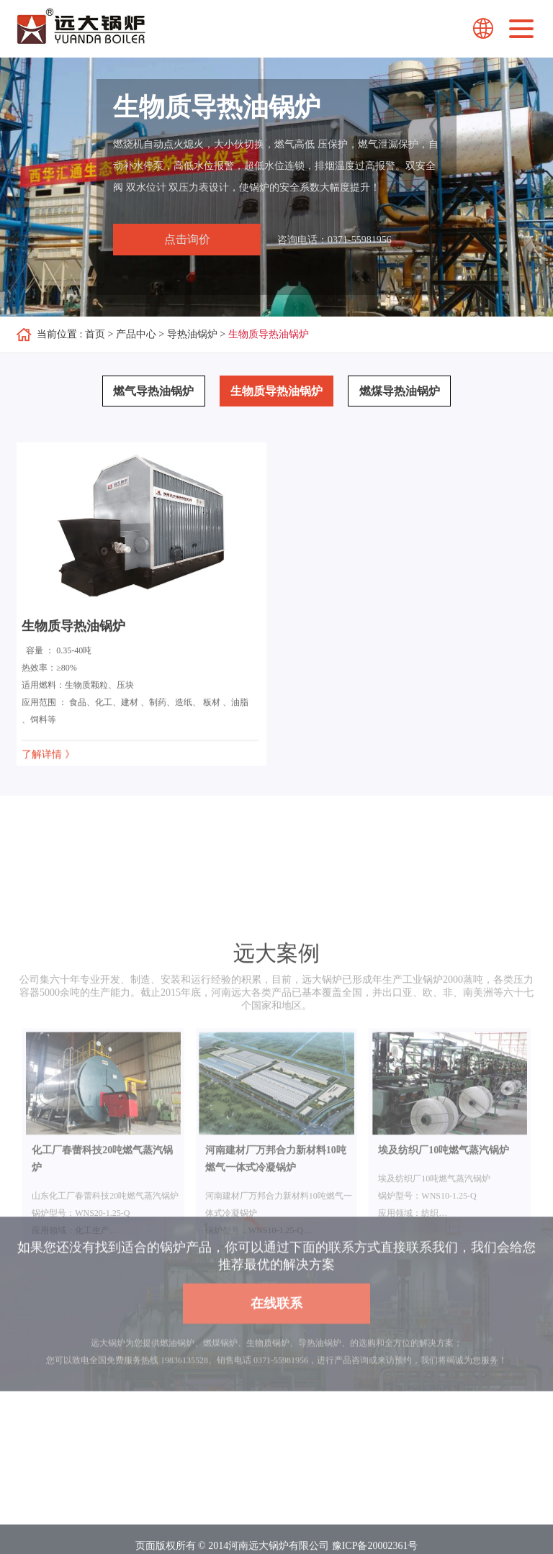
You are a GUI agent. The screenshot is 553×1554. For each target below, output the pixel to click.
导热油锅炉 (192, 334)
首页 (95, 334)
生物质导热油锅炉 (268, 334)
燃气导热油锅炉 (153, 391)
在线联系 (276, 1333)
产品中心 (136, 334)
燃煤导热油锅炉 (399, 391)
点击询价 (187, 239)
